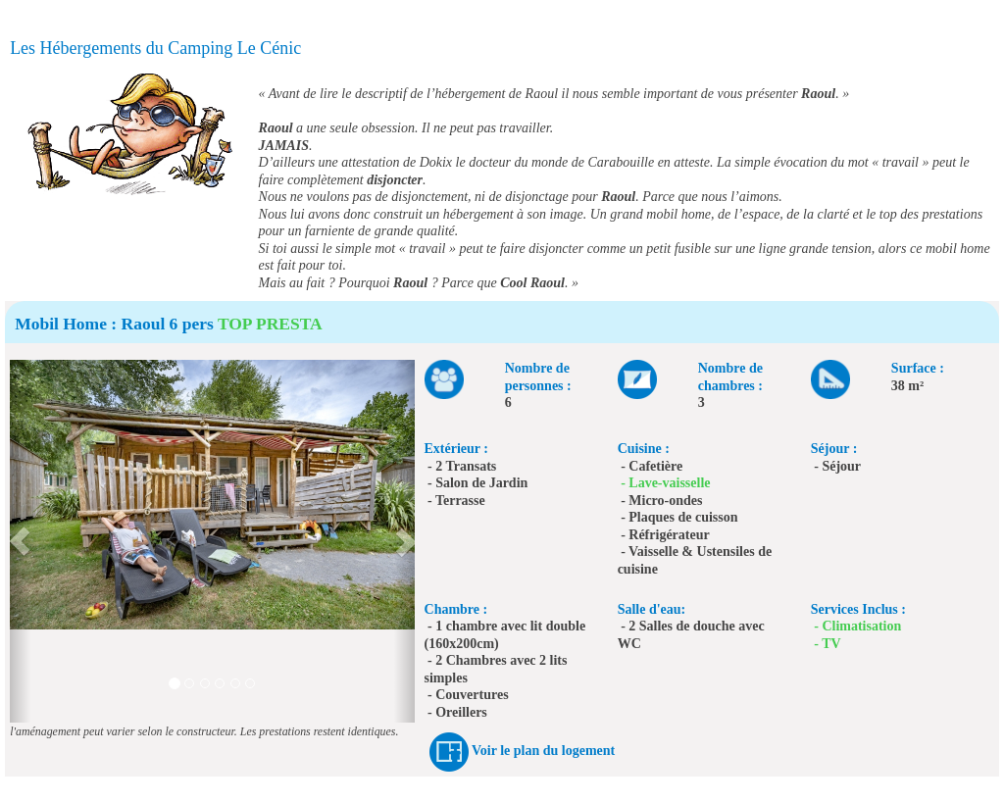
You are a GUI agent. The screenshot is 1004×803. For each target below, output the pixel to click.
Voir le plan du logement (543, 750)
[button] (20, 541)
